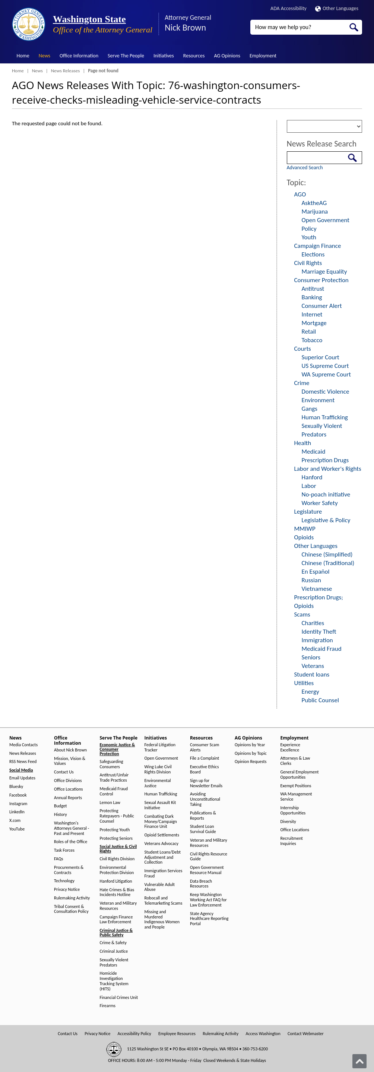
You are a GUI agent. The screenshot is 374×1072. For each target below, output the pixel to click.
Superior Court (320, 357)
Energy (310, 692)
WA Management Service (296, 797)
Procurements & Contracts (68, 870)
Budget (60, 806)
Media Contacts (23, 744)
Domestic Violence (325, 391)
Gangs (309, 409)
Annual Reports (68, 797)
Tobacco (312, 340)
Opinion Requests (251, 761)
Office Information (79, 56)
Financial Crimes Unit (119, 997)
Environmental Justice (158, 783)
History (60, 814)
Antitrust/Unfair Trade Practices (114, 778)
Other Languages (336, 8)
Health (302, 443)
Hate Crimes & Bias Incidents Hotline (117, 892)
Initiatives (163, 56)
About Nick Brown (70, 750)
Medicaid (314, 451)
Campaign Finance (317, 246)
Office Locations (68, 789)
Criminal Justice (114, 951)
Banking (312, 297)
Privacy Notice (67, 889)
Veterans (313, 666)
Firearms (107, 1005)
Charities (313, 623)
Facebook (17, 795)
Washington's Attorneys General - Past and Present (71, 828)
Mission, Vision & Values (69, 761)
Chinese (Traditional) (328, 563)
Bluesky (16, 786)
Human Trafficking (325, 417)
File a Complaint (204, 758)
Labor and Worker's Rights (327, 469)
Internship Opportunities (293, 810)
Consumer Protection (321, 280)
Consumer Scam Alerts (204, 747)
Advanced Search (305, 167)
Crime (302, 383)
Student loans (312, 674)
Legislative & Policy (326, 520)
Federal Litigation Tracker (160, 747)
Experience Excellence (290, 747)
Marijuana (315, 211)
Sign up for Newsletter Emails (206, 783)
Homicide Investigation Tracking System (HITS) (114, 981)
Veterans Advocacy (162, 843)
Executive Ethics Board (204, 769)
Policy (309, 229)
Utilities (304, 683)
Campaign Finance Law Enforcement (116, 920)
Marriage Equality (324, 271)
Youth (309, 237)
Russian (311, 580)
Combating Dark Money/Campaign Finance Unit (161, 821)
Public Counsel (320, 700)
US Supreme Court (325, 366)
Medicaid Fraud (322, 649)
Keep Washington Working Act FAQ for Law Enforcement (208, 900)
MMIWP (305, 529)
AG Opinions (227, 56)
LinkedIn (17, 812)
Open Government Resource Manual (207, 870)
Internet (312, 314)
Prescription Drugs (325, 460)
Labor (309, 486)
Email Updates (22, 778)
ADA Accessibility (288, 8)
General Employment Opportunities (299, 775)
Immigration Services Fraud (164, 873)
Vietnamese (317, 589)
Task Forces (64, 850)
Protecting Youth (115, 829)
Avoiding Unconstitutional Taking (205, 799)
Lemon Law (110, 802)
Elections (313, 254)
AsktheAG (314, 203)
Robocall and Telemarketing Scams (164, 901)
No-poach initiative (326, 494)
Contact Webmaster (306, 1033)
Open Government (325, 220)
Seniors (311, 657)
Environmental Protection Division (117, 870)
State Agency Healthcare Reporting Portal (209, 919)
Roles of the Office (70, 841)
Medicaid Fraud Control (114, 791)
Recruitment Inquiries (291, 841)
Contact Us (64, 772)
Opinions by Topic (251, 753)
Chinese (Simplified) (327, 554)
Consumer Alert (322, 306)
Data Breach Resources (201, 884)
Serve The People (126, 56)
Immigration (317, 640)
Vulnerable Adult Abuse (160, 887)
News (44, 56)
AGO (300, 194)
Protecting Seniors (116, 838)
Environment (318, 400)
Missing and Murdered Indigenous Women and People (162, 919)
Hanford (312, 477)
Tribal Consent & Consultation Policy (71, 909)
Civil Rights (308, 263)
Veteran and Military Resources (118, 906)
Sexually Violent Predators (114, 963)
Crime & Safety (113, 942)
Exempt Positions (295, 785)
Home (23, 56)
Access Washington (262, 1033)
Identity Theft (319, 632)
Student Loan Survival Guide (203, 829)
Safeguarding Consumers (111, 764)
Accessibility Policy (134, 1033)
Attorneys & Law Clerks (295, 761)
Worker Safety (320, 503)
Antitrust (313, 289)
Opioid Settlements (162, 835)
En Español (316, 572)
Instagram (18, 803)
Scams (302, 614)
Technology (64, 881)
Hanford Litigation (116, 881)
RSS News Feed (23, 761)
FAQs (58, 859)
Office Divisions (68, 780)
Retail (309, 331)
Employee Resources (177, 1033)
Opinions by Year (250, 744)
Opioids (304, 537)
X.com (14, 820)
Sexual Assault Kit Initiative (160, 805)
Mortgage (314, 323)
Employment (263, 56)
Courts (302, 349)
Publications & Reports (203, 816)
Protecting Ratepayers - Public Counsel (117, 816)
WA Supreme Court (326, 374)
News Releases (65, 70)
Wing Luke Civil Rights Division (158, 769)
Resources (194, 56)
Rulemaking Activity (72, 898)
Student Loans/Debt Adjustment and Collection (163, 857)
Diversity (288, 821)
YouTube (17, 829)
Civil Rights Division (117, 859)
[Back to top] (359, 1061)
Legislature (308, 511)
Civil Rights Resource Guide (208, 857)
